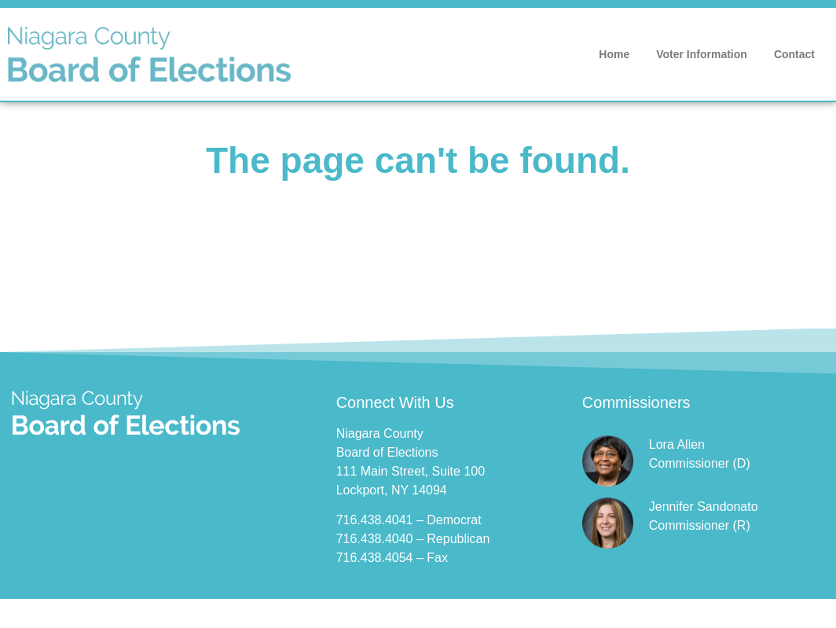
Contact (794, 54)
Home (614, 54)
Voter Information (701, 54)
